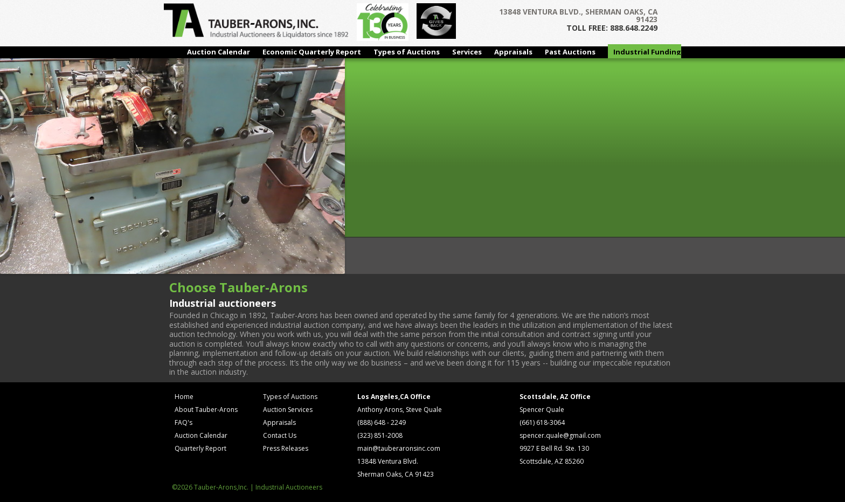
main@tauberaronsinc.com (398, 448)
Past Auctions (570, 52)
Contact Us (279, 435)
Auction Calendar (218, 52)
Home (184, 396)
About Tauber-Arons (206, 409)
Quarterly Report (200, 448)
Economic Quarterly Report (311, 52)
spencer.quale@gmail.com (560, 435)
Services (467, 52)
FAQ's (183, 422)
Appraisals (513, 52)
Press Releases (285, 448)
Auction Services (288, 409)
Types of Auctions (406, 52)
